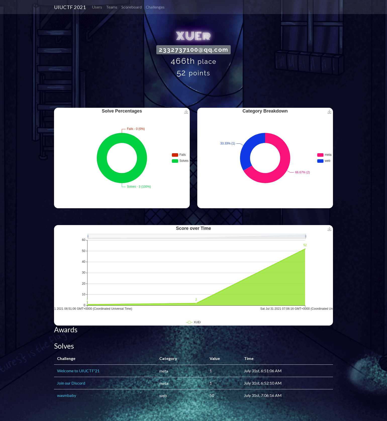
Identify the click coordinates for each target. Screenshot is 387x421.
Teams (111, 7)
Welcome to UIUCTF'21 (78, 370)
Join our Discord (71, 383)
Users (97, 7)
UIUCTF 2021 (70, 7)
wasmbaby (66, 395)
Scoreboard (131, 7)
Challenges (155, 7)
